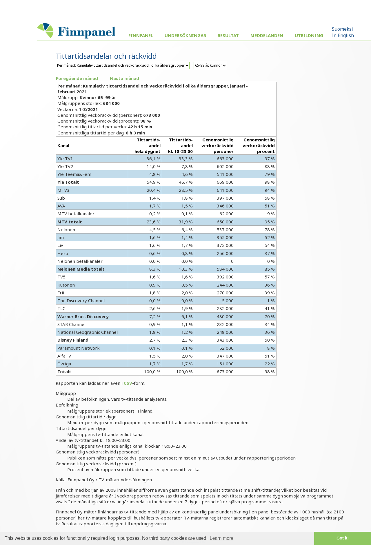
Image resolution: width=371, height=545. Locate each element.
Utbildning (309, 35)
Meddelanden (266, 35)
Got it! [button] (343, 538)
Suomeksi (342, 29)
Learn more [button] (222, 538)
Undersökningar (185, 35)
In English (343, 35)
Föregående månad (77, 78)
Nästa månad (124, 78)
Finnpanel (140, 35)
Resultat (228, 35)
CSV (128, 383)
